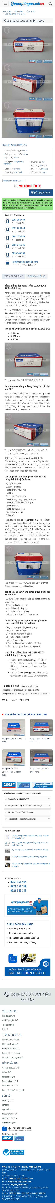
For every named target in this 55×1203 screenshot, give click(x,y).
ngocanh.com (7, 1109)
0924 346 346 (18, 253)
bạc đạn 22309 (33, 690)
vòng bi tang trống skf (29, 686)
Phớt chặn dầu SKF (10, 1085)
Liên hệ (5, 1029)
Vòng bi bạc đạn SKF (10, 1068)
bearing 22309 (23, 693)
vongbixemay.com (9, 1122)
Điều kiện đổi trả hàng (11, 1048)
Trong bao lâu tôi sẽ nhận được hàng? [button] (27, 819)
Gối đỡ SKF (6, 1072)
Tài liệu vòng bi (8, 1025)
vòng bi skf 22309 (9, 693)
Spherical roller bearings (40, 693)
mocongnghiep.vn (9, 1114)
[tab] (27, 799)
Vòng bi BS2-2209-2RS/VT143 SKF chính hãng (11, 771)
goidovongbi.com (9, 1118)
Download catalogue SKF (12, 1057)
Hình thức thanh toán (10, 1040)
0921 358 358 (18, 228)
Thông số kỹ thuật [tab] (36, 276)
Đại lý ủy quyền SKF (10, 1020)
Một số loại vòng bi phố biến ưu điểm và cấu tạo (30, 849)
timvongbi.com (8, 1100)
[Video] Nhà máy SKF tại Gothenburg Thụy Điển (29, 856)
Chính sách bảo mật (10, 1044)
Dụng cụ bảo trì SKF (10, 1081)
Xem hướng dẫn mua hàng (13, 181)
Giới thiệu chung (8, 1016)
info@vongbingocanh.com (25, 261)
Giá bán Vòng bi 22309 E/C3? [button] (27, 799)
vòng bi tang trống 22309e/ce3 (14, 690)
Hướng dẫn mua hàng (11, 1053)
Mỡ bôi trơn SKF (8, 1077)
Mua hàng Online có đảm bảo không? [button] (27, 812)
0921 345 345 (18, 245)
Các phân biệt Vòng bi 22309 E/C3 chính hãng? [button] (27, 805)
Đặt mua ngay (40, 192)
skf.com (5, 1105)
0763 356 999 (18, 219)
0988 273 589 (18, 236)
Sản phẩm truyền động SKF (13, 1090)
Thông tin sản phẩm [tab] (14, 276)
